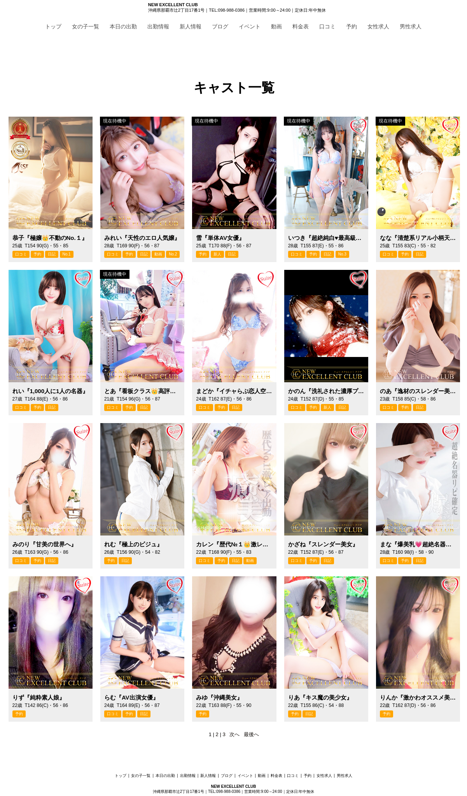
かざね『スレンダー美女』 (323, 544)
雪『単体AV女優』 (220, 237)
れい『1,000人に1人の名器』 (50, 391)
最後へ (251, 734)
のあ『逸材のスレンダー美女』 (418, 391)
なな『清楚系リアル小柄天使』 (418, 237)
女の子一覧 (85, 26)
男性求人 (411, 26)
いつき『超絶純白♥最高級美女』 (326, 237)
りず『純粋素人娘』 (38, 697)
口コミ (327, 26)
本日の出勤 (123, 26)
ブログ (220, 26)
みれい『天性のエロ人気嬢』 (142, 237)
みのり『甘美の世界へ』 (44, 544)
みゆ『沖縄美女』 (219, 697)
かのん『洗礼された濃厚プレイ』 (326, 391)
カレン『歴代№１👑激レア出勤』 (234, 544)
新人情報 (190, 26)
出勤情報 (158, 26)
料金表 (300, 26)
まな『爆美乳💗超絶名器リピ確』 (418, 544)
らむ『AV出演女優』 (131, 697)
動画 (276, 26)
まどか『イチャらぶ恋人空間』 (234, 391)
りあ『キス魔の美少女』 (320, 697)
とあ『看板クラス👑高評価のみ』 (142, 391)
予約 (351, 26)
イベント (250, 26)
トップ (53, 26)
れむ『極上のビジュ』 (133, 544)
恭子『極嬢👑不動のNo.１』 (49, 237)
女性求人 (378, 26)
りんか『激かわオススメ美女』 (418, 697)
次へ (234, 734)
